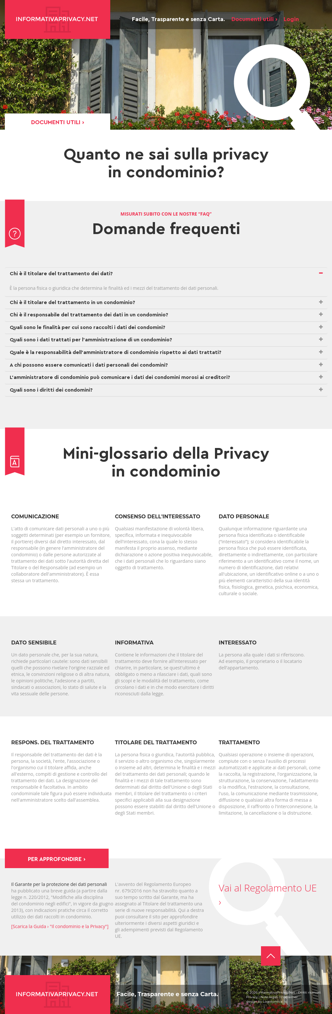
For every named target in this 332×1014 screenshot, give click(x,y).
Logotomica (272, 1001)
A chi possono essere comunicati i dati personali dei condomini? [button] (89, 365)
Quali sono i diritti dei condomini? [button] (51, 390)
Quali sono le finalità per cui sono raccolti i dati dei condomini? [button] (87, 327)
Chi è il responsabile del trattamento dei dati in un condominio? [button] (89, 314)
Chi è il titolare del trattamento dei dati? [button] (61, 273)
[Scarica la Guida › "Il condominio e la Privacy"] (60, 926)
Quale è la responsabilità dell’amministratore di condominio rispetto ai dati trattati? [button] (115, 352)
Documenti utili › (254, 19)
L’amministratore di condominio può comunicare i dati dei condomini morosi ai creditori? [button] (120, 377)
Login (291, 19)
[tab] (166, 274)
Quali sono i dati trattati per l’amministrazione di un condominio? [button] (91, 339)
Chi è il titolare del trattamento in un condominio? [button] (72, 302)
